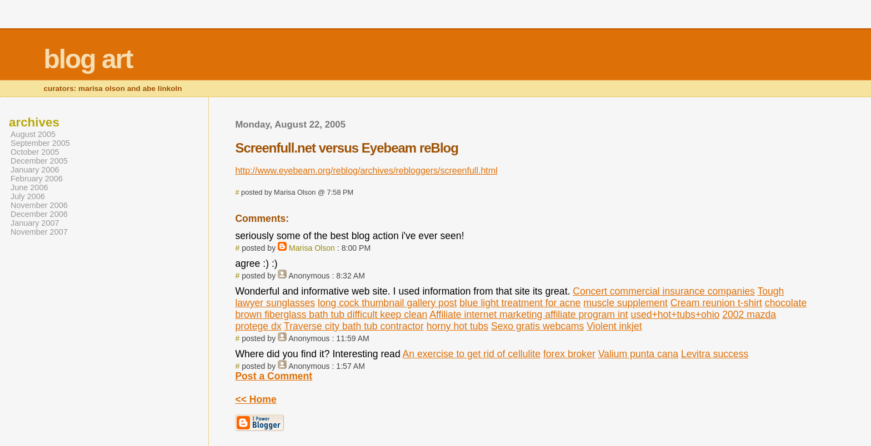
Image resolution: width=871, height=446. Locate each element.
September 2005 (40, 143)
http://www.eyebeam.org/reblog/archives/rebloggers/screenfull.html (366, 170)
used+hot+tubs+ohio (674, 314)
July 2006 (28, 196)
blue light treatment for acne (519, 302)
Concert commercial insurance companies (664, 291)
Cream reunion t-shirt (716, 302)
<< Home (255, 399)
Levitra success (714, 353)
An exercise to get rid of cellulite (471, 353)
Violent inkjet (614, 326)
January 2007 (35, 223)
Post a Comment (273, 376)
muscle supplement (625, 302)
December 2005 (39, 160)
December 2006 (39, 214)
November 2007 (39, 231)
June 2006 (29, 187)
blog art (87, 59)
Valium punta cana (638, 353)
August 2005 (33, 134)
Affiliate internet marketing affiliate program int (528, 314)
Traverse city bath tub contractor (354, 326)
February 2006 (37, 178)
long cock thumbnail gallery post (387, 302)
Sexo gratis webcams (537, 326)
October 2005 (35, 152)
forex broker (569, 353)
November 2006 (39, 205)
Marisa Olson (312, 248)
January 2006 (35, 169)
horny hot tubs (458, 326)
